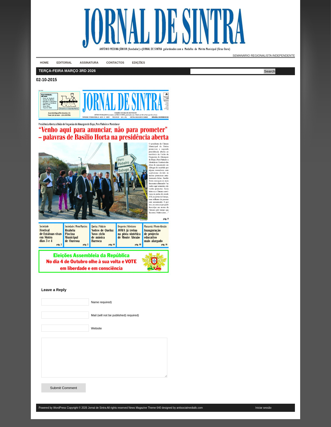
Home (44, 62)
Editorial (64, 62)
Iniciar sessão (263, 415)
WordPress (59, 415)
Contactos (115, 62)
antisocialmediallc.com (189, 415)
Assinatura (89, 62)
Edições (138, 62)
